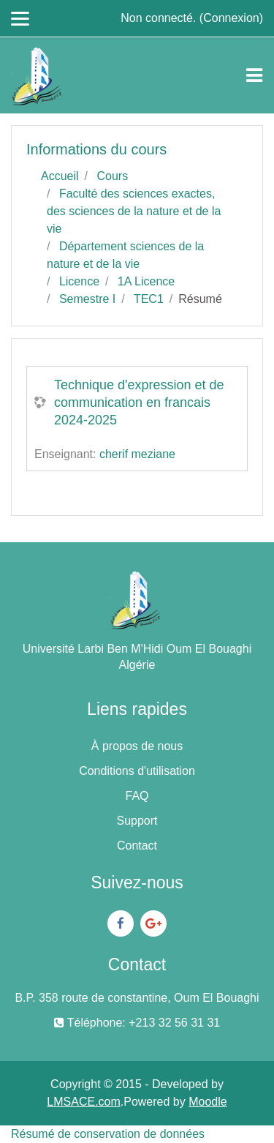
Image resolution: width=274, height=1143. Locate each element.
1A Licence (146, 281)
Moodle (208, 1101)
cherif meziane (137, 454)
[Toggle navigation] (254, 75)
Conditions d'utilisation (137, 771)
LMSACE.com (83, 1101)
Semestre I (87, 299)
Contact (137, 845)
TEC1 (149, 299)
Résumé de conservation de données (108, 1134)
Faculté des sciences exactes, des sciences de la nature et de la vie (134, 211)
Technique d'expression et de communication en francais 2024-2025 (139, 402)
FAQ (136, 796)
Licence (79, 281)
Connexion (231, 18)
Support (136, 820)
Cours (112, 176)
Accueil (60, 176)
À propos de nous (137, 746)
